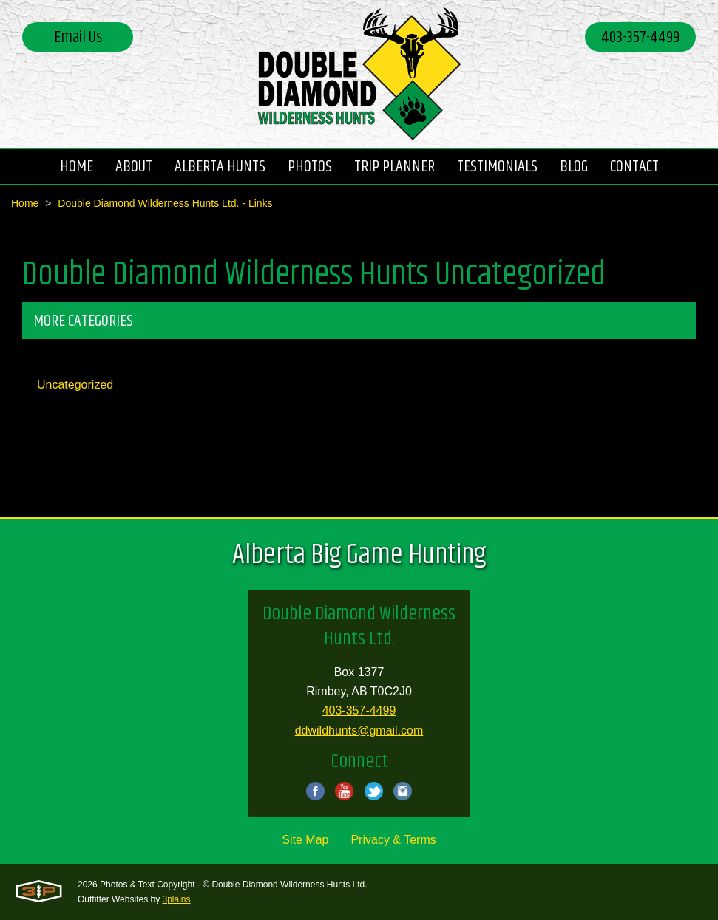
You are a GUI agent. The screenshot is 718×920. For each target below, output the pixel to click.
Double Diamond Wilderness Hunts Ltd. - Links (165, 203)
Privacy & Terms (393, 840)
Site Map (305, 840)
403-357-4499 (640, 37)
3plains (177, 899)
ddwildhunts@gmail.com (359, 730)
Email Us (78, 37)
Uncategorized (75, 384)
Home (24, 203)
